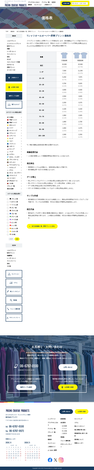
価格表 (30, 4)
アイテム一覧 (45, 2)
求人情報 (64, 431)
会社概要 (64, 426)
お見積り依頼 (66, 3)
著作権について (78, 439)
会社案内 (63, 422)
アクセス (64, 428)
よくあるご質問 (52, 450)
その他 (9, 266)
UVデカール (10, 64)
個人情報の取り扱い (80, 429)
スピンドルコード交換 (13, 62)
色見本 (54, 2)
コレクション (38, 4)
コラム (76, 422)
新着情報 (63, 419)
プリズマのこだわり (34, 2)
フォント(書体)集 (65, 440)
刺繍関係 (9, 255)
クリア (11, 239)
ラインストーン (11, 54)
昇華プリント (11, 67)
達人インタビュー (79, 426)
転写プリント (11, 46)
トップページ (51, 419)
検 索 (17, 239)
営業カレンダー (78, 443)
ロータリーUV (11, 70)
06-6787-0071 (16, 430)
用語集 (62, 437)
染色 (8, 56)
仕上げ (9, 59)
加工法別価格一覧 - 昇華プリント (26, 31)
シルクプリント (11, 41)
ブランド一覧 (51, 432)
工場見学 (64, 433)
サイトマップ (78, 419)
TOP (7, 31)
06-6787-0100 (29, 366)
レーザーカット (11, 51)
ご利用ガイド (48, 4)
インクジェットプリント (14, 43)
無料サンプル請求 (26, 387)
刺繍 (8, 48)
